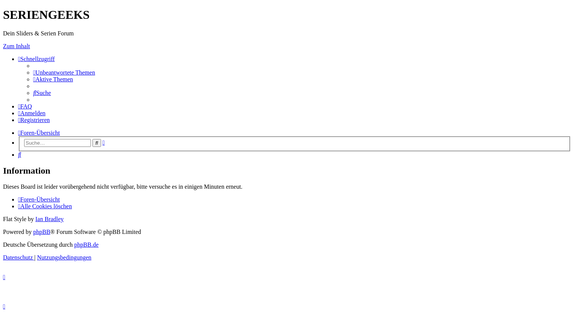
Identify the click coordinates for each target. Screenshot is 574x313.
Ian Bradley (49, 219)
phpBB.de (86, 244)
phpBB (41, 232)
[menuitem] (64, 72)
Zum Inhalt (16, 46)
